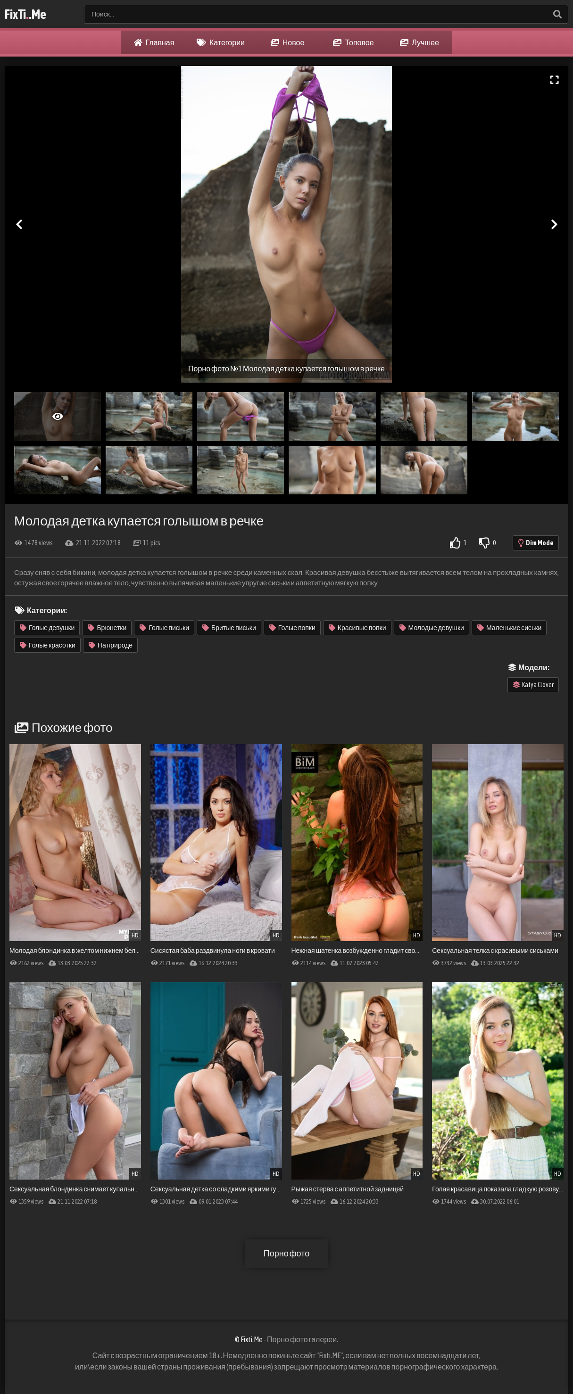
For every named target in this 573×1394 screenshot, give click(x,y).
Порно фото (286, 1253)
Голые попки (292, 628)
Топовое (353, 42)
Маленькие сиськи (509, 628)
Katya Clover (533, 685)
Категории (221, 42)
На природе (111, 645)
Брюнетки (107, 628)
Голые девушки (47, 628)
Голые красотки (47, 645)
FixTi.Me (25, 14)
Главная (154, 42)
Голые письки (164, 628)
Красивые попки (357, 628)
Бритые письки (229, 628)
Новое (288, 42)
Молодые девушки (431, 628)
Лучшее (419, 42)
